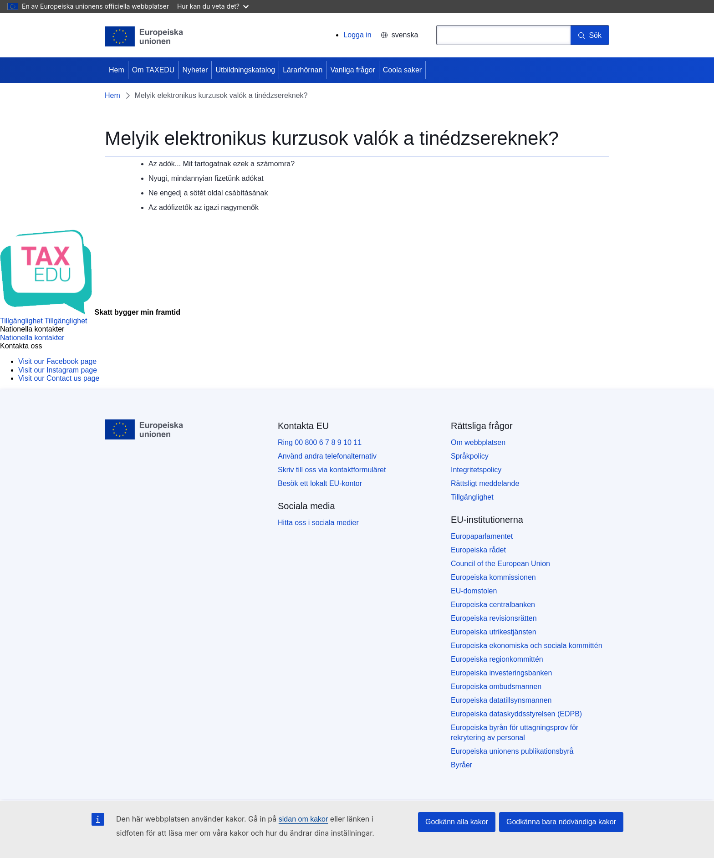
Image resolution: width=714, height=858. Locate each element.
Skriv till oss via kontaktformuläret (332, 470)
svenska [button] (399, 35)
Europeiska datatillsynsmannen (501, 700)
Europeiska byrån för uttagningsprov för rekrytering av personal (514, 732)
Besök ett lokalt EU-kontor (320, 483)
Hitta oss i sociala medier (318, 522)
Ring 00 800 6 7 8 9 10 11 (320, 442)
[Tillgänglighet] (43, 321)
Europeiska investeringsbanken (501, 673)
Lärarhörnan (302, 70)
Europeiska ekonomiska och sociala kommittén (526, 645)
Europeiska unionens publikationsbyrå (512, 751)
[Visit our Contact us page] (58, 378)
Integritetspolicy (476, 470)
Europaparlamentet (482, 536)
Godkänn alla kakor (456, 822)
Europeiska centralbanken (493, 604)
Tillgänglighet (472, 497)
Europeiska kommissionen (493, 577)
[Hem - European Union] (144, 36)
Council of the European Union (500, 563)
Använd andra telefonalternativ (327, 456)
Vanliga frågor (352, 70)
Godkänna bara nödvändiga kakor (561, 822)
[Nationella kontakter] (32, 338)
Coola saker (402, 70)
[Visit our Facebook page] (57, 361)
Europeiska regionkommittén (497, 659)
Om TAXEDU (153, 70)
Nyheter (195, 70)
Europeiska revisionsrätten (494, 618)
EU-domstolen (474, 591)
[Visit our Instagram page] (57, 370)
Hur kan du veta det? (213, 6)
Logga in (357, 35)
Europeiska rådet (478, 550)
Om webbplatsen (478, 442)
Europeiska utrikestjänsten (493, 632)
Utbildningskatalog (245, 70)
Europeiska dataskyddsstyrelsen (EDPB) (516, 714)
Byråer (461, 765)
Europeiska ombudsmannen (496, 686)
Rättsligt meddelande (485, 483)
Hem (116, 70)
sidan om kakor (303, 819)
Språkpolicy (470, 456)
